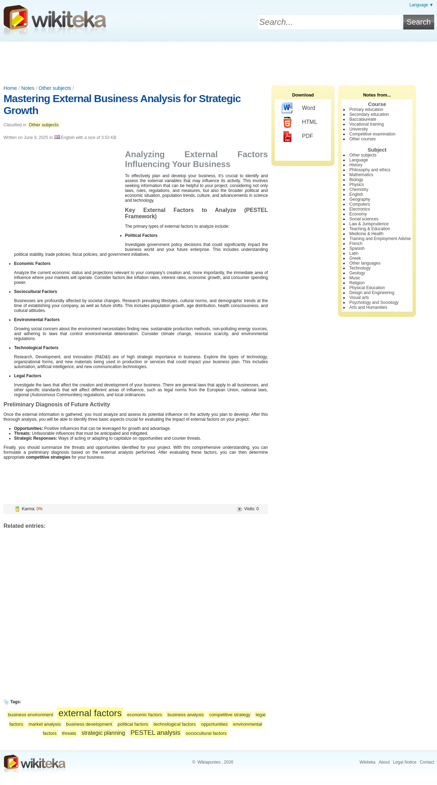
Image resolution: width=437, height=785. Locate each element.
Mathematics (361, 174)
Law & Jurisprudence (369, 223)
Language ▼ (421, 4)
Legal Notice (405, 762)
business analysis (185, 714)
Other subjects (55, 88)
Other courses (362, 139)
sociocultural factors (206, 733)
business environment (30, 714)
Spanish (356, 248)
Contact (427, 762)
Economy (358, 214)
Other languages (364, 263)
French (355, 243)
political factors (133, 724)
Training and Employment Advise (380, 238)
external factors (89, 713)
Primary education (366, 109)
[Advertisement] (218, 60)
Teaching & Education (369, 228)
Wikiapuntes (209, 762)
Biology (356, 179)
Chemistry (358, 189)
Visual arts (359, 297)
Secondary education (369, 114)
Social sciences (363, 219)
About (384, 762)
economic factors (144, 714)
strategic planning (103, 733)
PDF (297, 136)
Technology (360, 268)
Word (298, 108)
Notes (27, 88)
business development (89, 724)
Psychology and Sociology (373, 302)
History (355, 164)
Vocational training (366, 124)
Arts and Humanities (368, 307)
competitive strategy (229, 714)
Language (358, 160)
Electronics (359, 209)
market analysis (44, 724)
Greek (355, 258)
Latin (353, 253)
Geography (359, 199)
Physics (356, 184)
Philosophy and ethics (369, 169)
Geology (357, 273)
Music (354, 277)
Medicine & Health (366, 233)
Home (10, 88)
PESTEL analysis (155, 732)
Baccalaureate (362, 119)
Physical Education (367, 287)
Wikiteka (367, 762)
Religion (356, 282)
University (358, 129)
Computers (359, 204)
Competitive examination (372, 134)
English (356, 194)
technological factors (174, 724)
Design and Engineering (371, 292)
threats (69, 733)
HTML (299, 122)
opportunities (214, 724)
